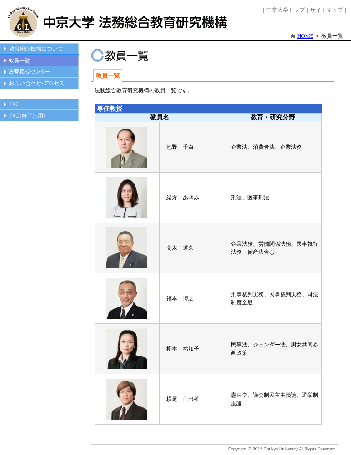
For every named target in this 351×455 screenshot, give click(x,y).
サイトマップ (326, 10)
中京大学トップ (285, 10)
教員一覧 (39, 60)
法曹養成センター (39, 72)
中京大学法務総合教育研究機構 (118, 22)
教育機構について (39, 49)
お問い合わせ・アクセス (39, 83)
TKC (39, 104)
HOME (305, 36)
